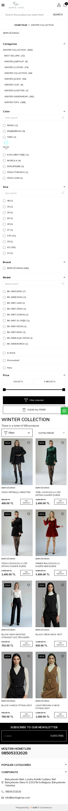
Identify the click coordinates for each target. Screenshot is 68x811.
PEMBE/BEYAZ (14, 131)
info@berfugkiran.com (17, 797)
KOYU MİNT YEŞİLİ (16, 154)
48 (8, 200)
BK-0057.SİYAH (14, 308)
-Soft (34, 807)
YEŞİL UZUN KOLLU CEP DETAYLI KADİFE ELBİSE (48, 493)
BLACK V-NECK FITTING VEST (16, 705)
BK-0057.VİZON (14, 326)
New (7, 367)
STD (9, 235)
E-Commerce (45, 807)
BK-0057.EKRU (14, 332)
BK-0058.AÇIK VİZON (17, 338)
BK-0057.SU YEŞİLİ (16, 320)
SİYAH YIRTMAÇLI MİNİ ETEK (16, 492)
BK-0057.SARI (14, 303)
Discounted (11, 360)
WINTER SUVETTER (16, 90)
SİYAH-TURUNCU (15, 172)
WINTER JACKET (15, 78)
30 (8, 206)
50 (8, 218)
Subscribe (57, 735)
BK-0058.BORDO (15, 343)
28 (8, 224)
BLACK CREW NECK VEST (49, 634)
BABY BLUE (6, 145)
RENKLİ (10, 125)
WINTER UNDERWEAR (19, 96)
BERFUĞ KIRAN (16, 268)
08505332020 (14, 752)
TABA (9, 137)
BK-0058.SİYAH (14, 297)
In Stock (9, 352)
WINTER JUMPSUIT (16, 61)
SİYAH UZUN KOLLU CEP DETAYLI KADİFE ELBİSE (14, 565)
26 (8, 212)
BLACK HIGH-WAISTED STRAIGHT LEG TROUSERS (15, 636)
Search (58, 14)
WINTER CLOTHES (16, 67)
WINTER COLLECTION (18, 49)
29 (8, 241)
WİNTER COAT (13, 84)
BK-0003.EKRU (14, 291)
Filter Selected (34, 400)
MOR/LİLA (12, 160)
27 (8, 229)
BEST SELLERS (14, 55)
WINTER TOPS (15, 102)
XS (9, 247)
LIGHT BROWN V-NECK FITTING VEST (48, 707)
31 (8, 253)
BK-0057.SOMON (15, 314)
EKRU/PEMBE (13, 166)
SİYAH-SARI (13, 178)
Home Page (20, 25)
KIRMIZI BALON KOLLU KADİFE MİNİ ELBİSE (48, 565)
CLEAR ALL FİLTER (34, 410)
